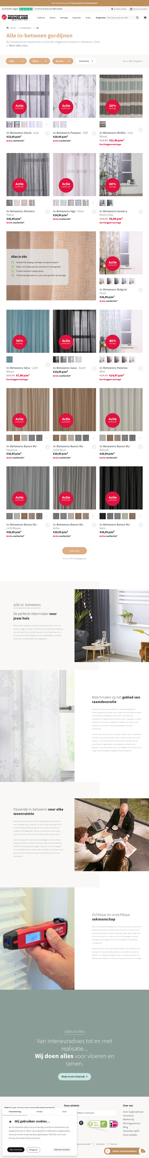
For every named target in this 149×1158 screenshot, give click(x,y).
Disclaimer (100, 1144)
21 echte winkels (120, 9)
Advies (53, 17)
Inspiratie (77, 17)
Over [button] (64, 1111)
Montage (64, 17)
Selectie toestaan (62, 1149)
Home (11, 28)
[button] (74, 3)
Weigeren (33, 1149)
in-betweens (25, 28)
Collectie (41, 17)
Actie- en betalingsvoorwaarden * (78, 1144)
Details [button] (40, 1111)
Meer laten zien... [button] (19, 45)
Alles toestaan (16, 1149)
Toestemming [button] (14, 1111)
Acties (88, 17)
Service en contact (140, 9)
